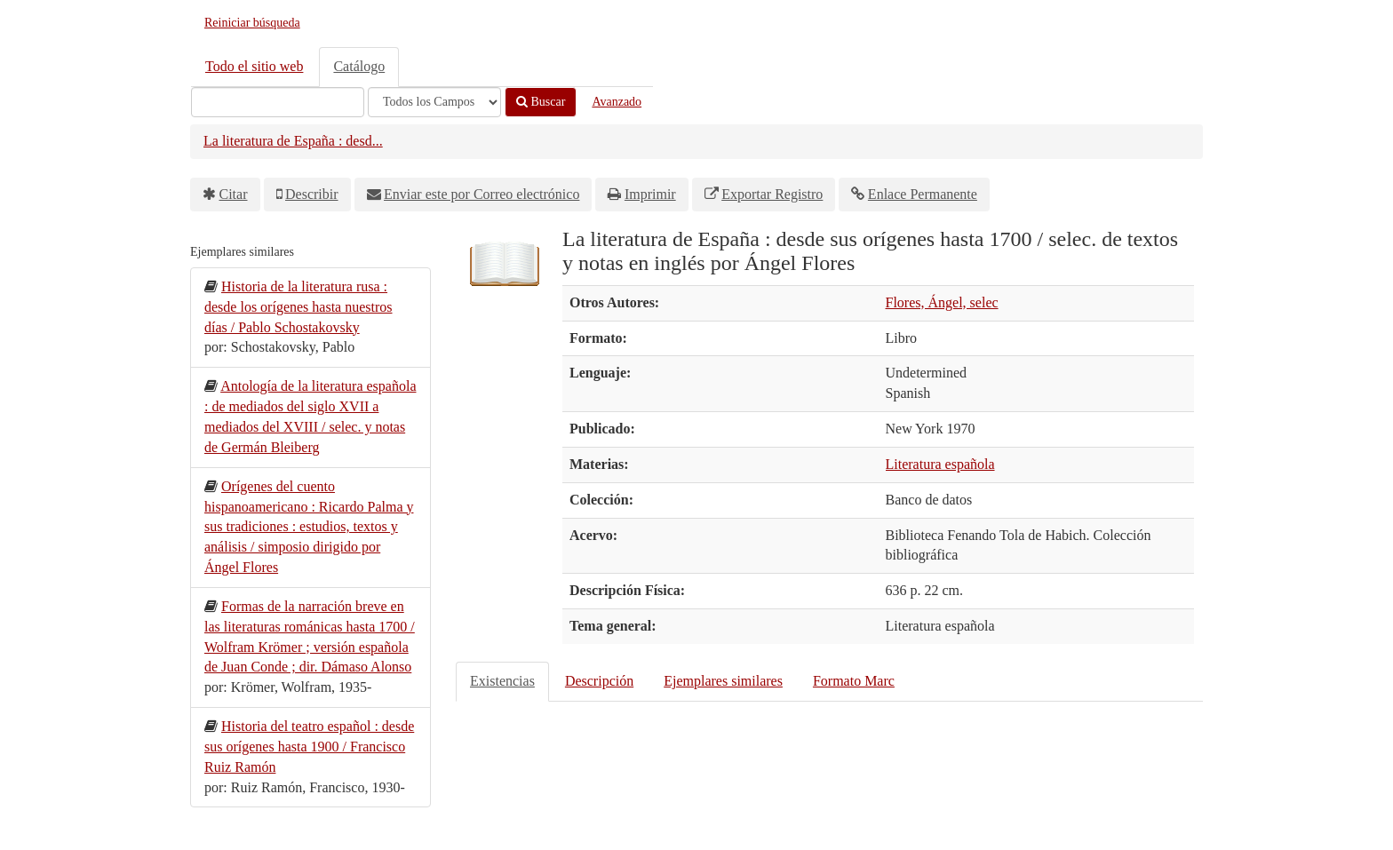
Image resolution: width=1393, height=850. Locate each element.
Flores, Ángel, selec (942, 302)
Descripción (599, 680)
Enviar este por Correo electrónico (481, 194)
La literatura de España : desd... (293, 140)
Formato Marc (854, 680)
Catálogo (359, 66)
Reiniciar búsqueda (252, 22)
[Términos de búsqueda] (277, 102)
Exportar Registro (772, 194)
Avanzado (616, 101)
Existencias (502, 680)
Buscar (540, 101)
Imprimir (650, 194)
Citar (233, 194)
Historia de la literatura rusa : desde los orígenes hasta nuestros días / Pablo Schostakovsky (298, 307)
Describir (311, 194)
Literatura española (940, 464)
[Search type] (434, 102)
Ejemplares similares (723, 680)
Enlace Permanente (922, 194)
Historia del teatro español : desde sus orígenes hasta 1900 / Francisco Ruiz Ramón (309, 747)
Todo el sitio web (254, 66)
